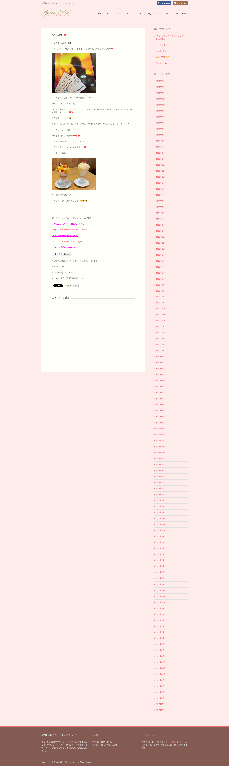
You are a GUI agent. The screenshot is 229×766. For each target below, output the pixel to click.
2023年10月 (161, 105)
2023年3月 (160, 147)
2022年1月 (160, 231)
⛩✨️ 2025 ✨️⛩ (163, 57)
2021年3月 (160, 291)
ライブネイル (161, 63)
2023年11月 (161, 99)
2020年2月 (160, 363)
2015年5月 (160, 704)
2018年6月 (160, 482)
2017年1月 (160, 584)
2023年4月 (160, 141)
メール (184, 742)
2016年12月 (161, 590)
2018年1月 (160, 512)
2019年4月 (160, 422)
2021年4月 (160, 285)
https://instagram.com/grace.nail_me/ (67, 241)
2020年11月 (161, 315)
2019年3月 (160, 428)
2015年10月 (161, 674)
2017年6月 (160, 554)
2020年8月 (160, 333)
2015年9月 (160, 680)
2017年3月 (160, 572)
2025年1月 (160, 81)
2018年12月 (161, 446)
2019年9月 (160, 393)
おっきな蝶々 (161, 45)
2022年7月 (160, 195)
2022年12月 (161, 165)
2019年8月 (160, 399)
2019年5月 (160, 416)
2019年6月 (160, 411)
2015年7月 (160, 692)
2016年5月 (160, 632)
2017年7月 (160, 548)
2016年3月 (160, 644)
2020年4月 (160, 351)
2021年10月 (161, 249)
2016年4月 (160, 638)
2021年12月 (161, 237)
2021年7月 (160, 267)
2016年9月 (160, 608)
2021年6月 (160, 273)
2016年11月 (161, 596)
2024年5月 (160, 87)
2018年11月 (161, 452)
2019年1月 (160, 440)
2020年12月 (161, 309)
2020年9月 (160, 327)
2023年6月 (160, 129)
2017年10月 (161, 530)
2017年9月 (160, 536)
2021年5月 (160, 279)
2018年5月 (160, 488)
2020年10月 (161, 321)
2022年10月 (161, 177)
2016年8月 (160, 614)
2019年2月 (160, 434)
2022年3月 (160, 219)
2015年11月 (161, 668)
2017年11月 (161, 524)
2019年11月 (161, 381)
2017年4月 (160, 566)
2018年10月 (161, 458)
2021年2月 (160, 297)
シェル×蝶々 (161, 51)
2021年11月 (161, 243)
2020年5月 (160, 345)
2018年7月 (160, 476)
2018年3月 (160, 500)
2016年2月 (160, 650)
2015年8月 (160, 686)
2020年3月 (160, 357)
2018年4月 (160, 494)
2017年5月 (160, 560)
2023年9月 (160, 111)
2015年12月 (161, 662)
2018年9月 (160, 464)
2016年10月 (161, 602)
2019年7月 (160, 405)
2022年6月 (160, 201)
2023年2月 (160, 153)
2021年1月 (160, 303)
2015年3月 (160, 710)
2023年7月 (160, 123)
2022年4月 (160, 213)
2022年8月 (160, 189)
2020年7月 (160, 339)
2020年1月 (160, 369)
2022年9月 (160, 183)
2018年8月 (160, 470)
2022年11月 (161, 171)
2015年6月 (160, 698)
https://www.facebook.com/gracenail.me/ (70, 230)
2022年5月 (160, 207)
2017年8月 (160, 542)
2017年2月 (160, 578)
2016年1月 (160, 656)
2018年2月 (160, 506)
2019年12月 (161, 375)
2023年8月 (160, 117)
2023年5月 (160, 135)
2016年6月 (160, 626)
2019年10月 (161, 387)
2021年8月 (160, 261)
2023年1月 (160, 159)
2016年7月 (160, 620)
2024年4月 (160, 93)
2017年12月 (161, 518)
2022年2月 (160, 225)
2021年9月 (160, 255)
